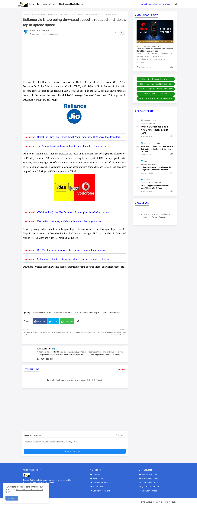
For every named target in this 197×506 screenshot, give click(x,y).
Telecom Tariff (45, 348)
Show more (121, 369)
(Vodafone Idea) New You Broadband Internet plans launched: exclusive (72, 212)
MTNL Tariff (98, 487)
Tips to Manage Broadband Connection (155, 89)
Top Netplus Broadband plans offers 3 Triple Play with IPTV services (71, 146)
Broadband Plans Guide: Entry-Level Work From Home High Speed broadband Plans (79, 137)
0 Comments (120, 435)
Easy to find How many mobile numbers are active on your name (69, 221)
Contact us (158, 502)
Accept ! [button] (11, 498)
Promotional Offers (150, 483)
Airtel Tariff (97, 474)
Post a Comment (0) (74, 451)
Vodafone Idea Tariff (101, 491)
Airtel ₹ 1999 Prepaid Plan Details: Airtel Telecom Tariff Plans (155, 187)
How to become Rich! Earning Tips (155, 4)
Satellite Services (149, 491)
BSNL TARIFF (99, 479)
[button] (176, 4)
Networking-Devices (151, 479)
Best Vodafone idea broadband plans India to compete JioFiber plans (71, 250)
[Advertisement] (77, 58)
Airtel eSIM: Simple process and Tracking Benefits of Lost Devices (155, 50)
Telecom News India (42, 313)
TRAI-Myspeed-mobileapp (87, 313)
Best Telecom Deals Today (155, 94)
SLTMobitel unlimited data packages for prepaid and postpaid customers (73, 259)
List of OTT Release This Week (155, 79)
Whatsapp (68, 321)
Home (31, 4)
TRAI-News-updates (37, 14)
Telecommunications (45, 4)
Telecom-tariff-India (63, 313)
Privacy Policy (170, 502)
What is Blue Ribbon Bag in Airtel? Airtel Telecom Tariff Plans (155, 129)
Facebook (41, 321)
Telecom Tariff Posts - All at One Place (155, 98)
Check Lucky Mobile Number (71, 4)
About (149, 502)
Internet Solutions (149, 474)
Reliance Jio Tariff (100, 483)
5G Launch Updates (150, 487)
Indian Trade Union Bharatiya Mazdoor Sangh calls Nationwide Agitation (157, 168)
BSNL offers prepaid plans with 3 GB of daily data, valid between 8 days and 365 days (157, 148)
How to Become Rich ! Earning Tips (155, 84)
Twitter (55, 321)
